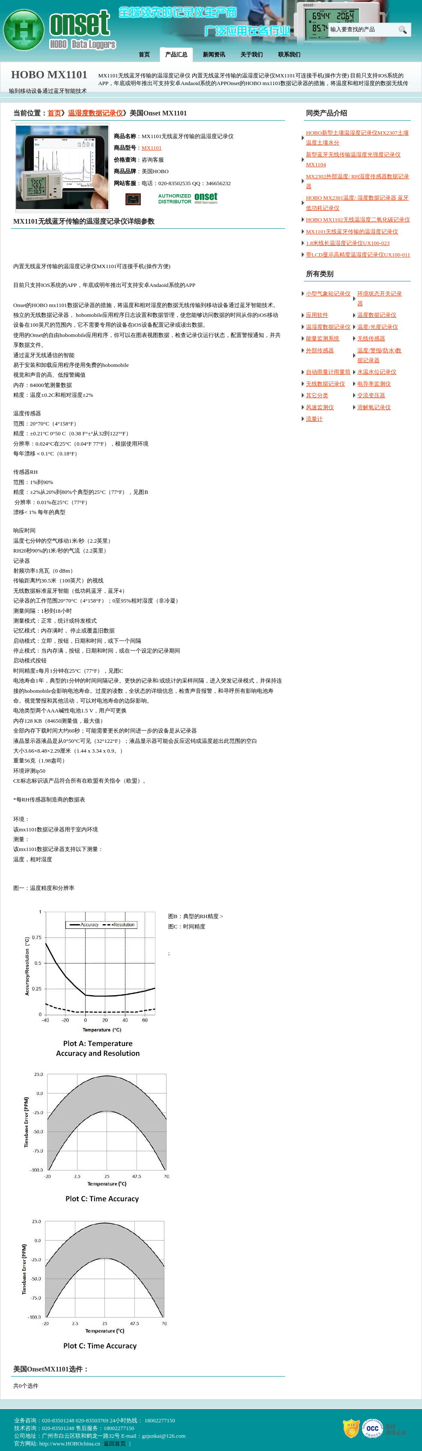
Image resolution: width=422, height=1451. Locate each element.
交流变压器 (371, 395)
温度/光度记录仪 (377, 327)
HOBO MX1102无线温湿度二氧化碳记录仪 (358, 219)
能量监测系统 (322, 338)
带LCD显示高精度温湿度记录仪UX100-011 (358, 254)
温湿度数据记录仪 (95, 113)
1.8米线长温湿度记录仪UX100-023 (347, 243)
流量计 (314, 419)
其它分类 (317, 395)
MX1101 (151, 148)
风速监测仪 (320, 407)
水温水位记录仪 (376, 372)
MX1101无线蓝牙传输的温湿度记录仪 (352, 231)
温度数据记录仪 (376, 315)
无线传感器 (371, 338)
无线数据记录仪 (325, 384)
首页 (54, 113)
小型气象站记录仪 (328, 293)
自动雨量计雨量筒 (328, 372)
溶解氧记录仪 (374, 407)
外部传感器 (320, 350)
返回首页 (115, 1443)
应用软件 (317, 315)
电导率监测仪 (374, 384)
